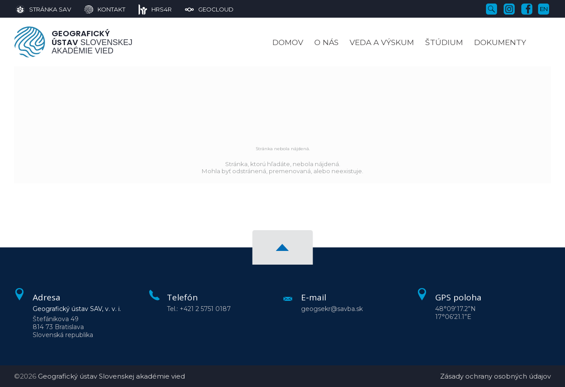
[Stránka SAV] (43, 9)
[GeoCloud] (203, 9)
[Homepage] (29, 42)
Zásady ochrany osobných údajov (495, 376)
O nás (326, 42)
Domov (287, 42)
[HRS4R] (148, 9)
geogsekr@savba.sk (332, 309)
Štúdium (444, 42)
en (544, 8)
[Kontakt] (98, 9)
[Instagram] (509, 8)
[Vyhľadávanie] (491, 8)
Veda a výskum (382, 42)
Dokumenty (500, 42)
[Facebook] (526, 8)
